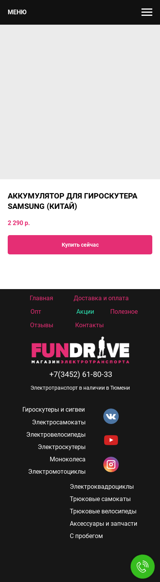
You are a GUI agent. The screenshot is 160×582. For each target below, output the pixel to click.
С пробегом (86, 536)
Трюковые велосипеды (103, 511)
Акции (85, 311)
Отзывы (41, 325)
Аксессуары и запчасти (103, 523)
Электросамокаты (59, 422)
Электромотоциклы (57, 471)
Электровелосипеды (56, 434)
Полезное (124, 311)
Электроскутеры (62, 447)
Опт (35, 311)
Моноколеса (68, 459)
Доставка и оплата (101, 298)
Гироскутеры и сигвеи (53, 409)
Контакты (89, 325)
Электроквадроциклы (102, 486)
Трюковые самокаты (100, 499)
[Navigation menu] (146, 12)
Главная (41, 298)
